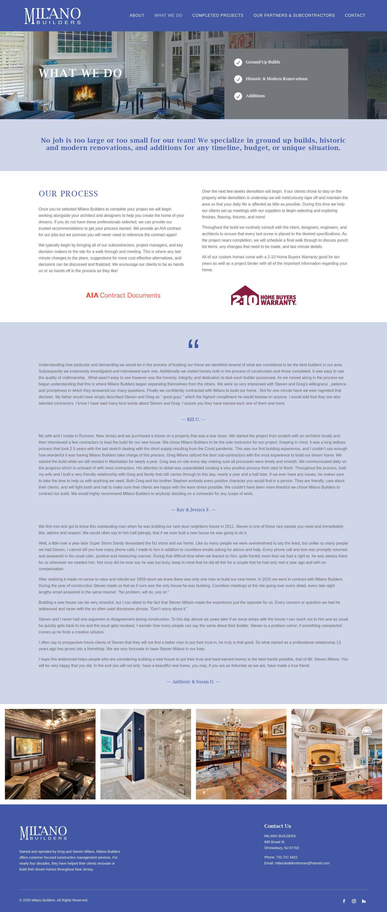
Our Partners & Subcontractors (294, 15)
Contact (355, 15)
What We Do (168, 15)
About (137, 15)
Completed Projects (218, 15)
